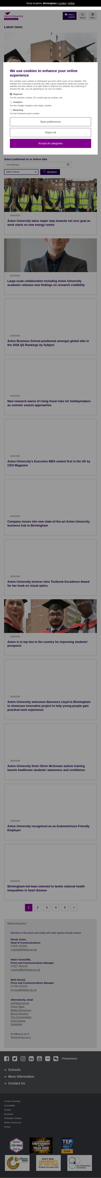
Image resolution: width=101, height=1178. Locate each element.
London (62, 3)
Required (17, 94)
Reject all (50, 132)
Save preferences (50, 121)
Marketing (18, 110)
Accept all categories (50, 143)
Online (71, 3)
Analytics (18, 102)
